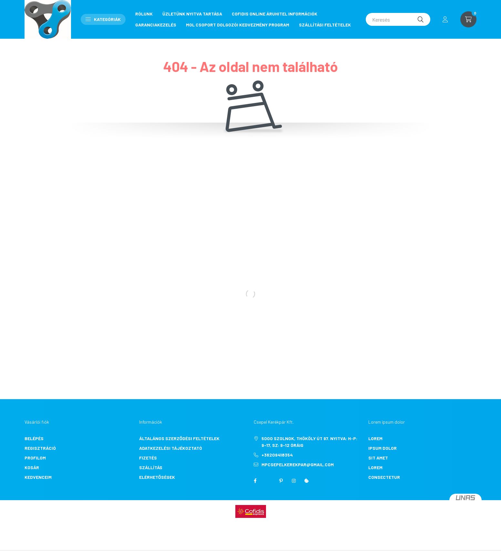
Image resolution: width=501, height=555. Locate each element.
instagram (293, 480)
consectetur (384, 477)
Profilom (35, 457)
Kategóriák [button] (103, 19)
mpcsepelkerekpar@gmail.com (297, 464)
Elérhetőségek (157, 477)
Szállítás (150, 467)
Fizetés (148, 457)
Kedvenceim (38, 477)
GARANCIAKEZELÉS (155, 24)
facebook (255, 480)
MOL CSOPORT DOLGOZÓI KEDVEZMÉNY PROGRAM (237, 24)
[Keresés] (398, 19)
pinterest (280, 480)
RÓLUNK (144, 13)
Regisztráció (40, 448)
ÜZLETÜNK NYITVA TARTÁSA (192, 13)
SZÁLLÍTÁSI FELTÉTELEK (325, 24)
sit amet (378, 457)
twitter (267, 480)
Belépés (34, 438)
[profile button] (445, 19)
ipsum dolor (382, 448)
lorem (375, 438)
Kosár (32, 467)
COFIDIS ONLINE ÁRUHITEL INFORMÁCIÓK (274, 13)
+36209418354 (277, 455)
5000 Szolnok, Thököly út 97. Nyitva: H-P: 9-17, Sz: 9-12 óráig (309, 442)
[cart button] (468, 19)
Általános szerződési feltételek (179, 438)
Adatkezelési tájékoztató (170, 448)
